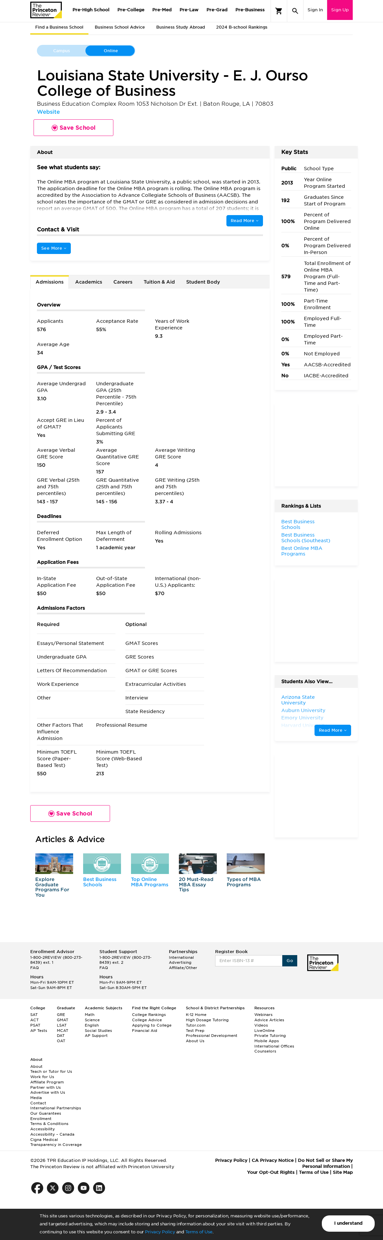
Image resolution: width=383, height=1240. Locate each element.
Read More (245, 220)
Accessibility (42, 1129)
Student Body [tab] (203, 282)
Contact (38, 1103)
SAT (34, 1014)
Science (92, 1020)
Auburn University (303, 710)
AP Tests (38, 1030)
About (36, 1066)
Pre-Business (250, 9)
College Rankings (149, 1014)
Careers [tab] (122, 282)
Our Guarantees (45, 1113)
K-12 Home (196, 1014)
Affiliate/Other (183, 967)
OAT (61, 1041)
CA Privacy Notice (273, 1160)
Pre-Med (162, 9)
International (181, 957)
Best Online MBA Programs (301, 551)
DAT (60, 1035)
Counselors (265, 1051)
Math (89, 1014)
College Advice (147, 1020)
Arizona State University (298, 700)
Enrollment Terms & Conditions (49, 1121)
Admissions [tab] (50, 282)
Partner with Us (45, 1087)
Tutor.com (195, 1025)
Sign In (315, 9)
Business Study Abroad (180, 27)
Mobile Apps (266, 1041)
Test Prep (195, 1030)
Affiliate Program (47, 1082)
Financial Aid (144, 1030)
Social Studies (98, 1030)
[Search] (295, 11)
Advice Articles (269, 1020)
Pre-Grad (216, 9)
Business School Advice (120, 27)
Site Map (343, 1172)
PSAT (35, 1025)
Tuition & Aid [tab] (159, 282)
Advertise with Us (47, 1092)
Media (36, 1097)
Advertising (180, 962)
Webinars (263, 1014)
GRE (61, 1014)
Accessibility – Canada (52, 1134)
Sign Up (340, 9)
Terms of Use (198, 1231)
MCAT (62, 1030)
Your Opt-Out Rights (271, 1172)
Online (111, 50)
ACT (34, 1020)
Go (290, 960)
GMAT (62, 1020)
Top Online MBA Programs (149, 882)
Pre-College (130, 9)
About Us (195, 1041)
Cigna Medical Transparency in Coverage (56, 1142)
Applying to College (152, 1025)
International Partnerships (55, 1108)
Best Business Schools (99, 882)
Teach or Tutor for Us (51, 1071)
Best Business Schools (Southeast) (305, 538)
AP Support (96, 1035)
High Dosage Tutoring (207, 1020)
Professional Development (211, 1035)
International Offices (274, 1046)
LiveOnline (264, 1030)
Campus (61, 50)
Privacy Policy (160, 1231)
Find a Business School (59, 27)
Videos (261, 1025)
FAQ (34, 967)
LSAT (61, 1025)
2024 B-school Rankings (241, 27)
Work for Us (42, 1076)
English (92, 1025)
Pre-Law (189, 9)
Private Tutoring (270, 1035)
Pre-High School (90, 9)
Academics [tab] (88, 282)
